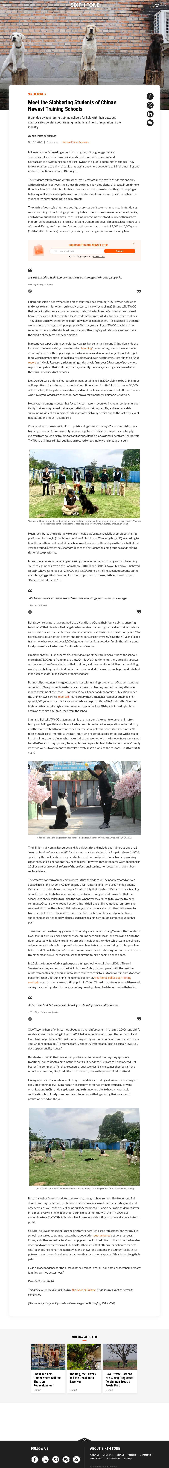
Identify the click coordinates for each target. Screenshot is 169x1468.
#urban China (70, 142)
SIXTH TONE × (37, 94)
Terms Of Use (96, 1458)
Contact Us (145, 1454)
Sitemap (128, 1458)
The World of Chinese (43, 136)
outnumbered (102, 1235)
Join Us (120, 1454)
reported (63, 696)
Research (132, 1454)
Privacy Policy (113, 1458)
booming (86, 348)
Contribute (108, 1454)
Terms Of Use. (99, 256)
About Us (94, 1454)
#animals (84, 142)
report (32, 362)
